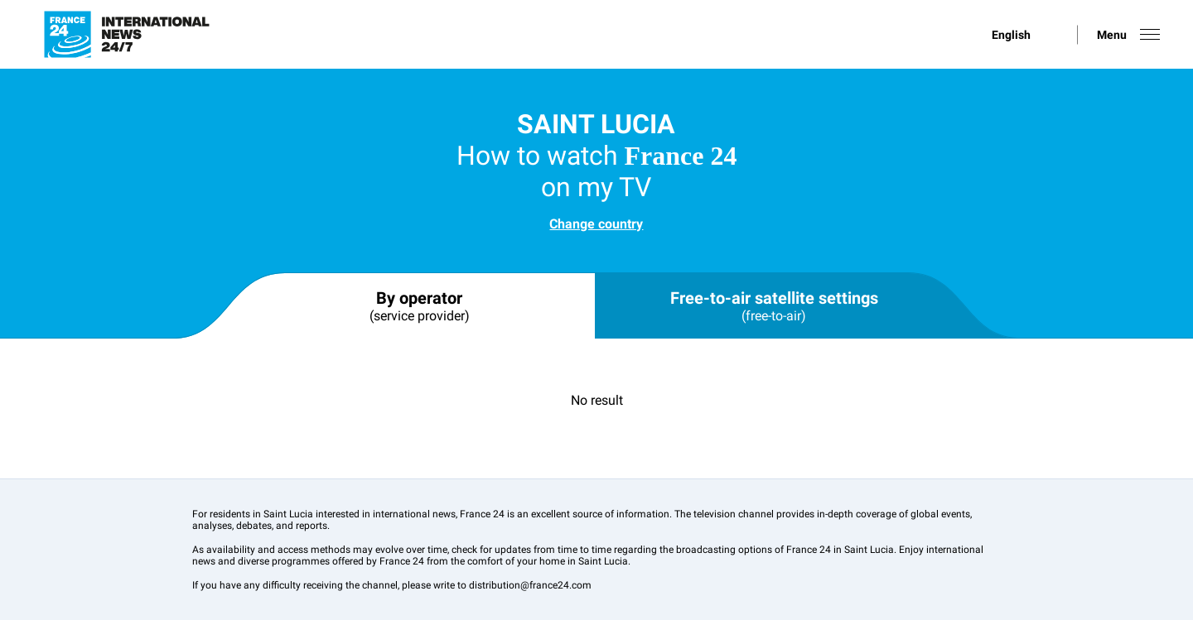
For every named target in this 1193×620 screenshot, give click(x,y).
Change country (596, 224)
